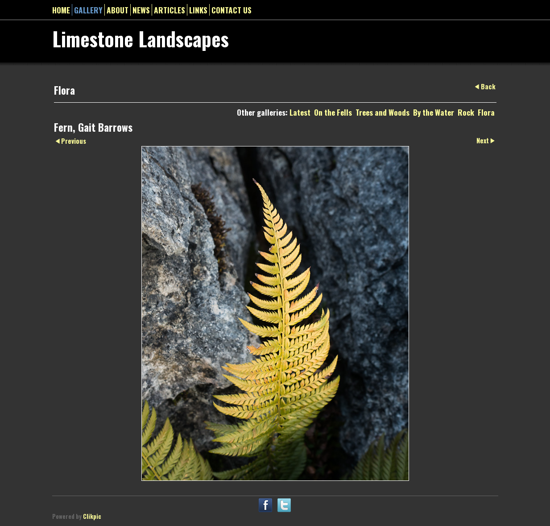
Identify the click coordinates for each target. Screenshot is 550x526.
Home (61, 10)
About (117, 10)
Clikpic (92, 516)
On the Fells (333, 112)
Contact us (231, 10)
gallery (88, 10)
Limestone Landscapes (140, 38)
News (141, 10)
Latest (299, 112)
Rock (466, 112)
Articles (169, 10)
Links (198, 10)
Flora (486, 112)
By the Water (433, 112)
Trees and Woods (382, 112)
